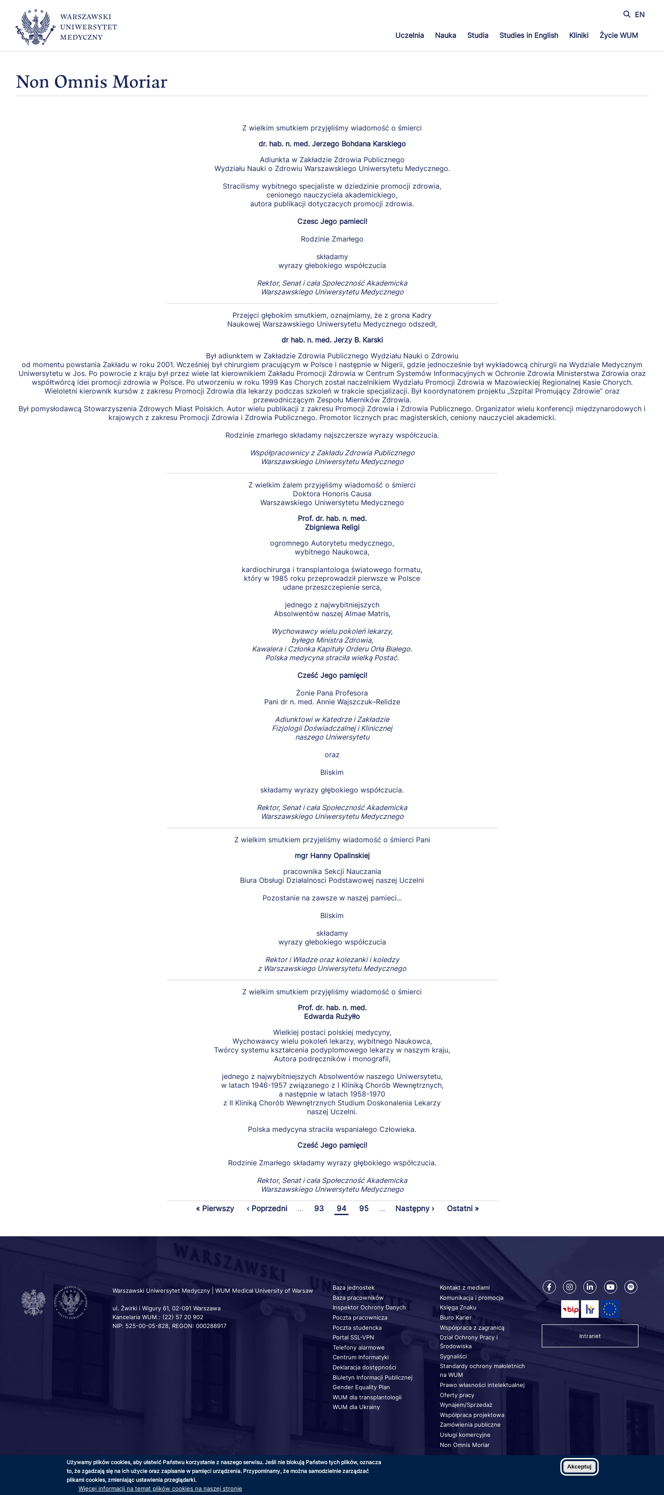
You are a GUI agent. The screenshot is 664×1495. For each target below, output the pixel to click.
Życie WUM (619, 35)
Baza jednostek (354, 1287)
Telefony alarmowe (359, 1347)
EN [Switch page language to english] (640, 14)
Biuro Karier (456, 1317)
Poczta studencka (357, 1327)
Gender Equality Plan (361, 1387)
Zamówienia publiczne (470, 1424)
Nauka (445, 35)
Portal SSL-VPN (353, 1337)
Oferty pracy (457, 1394)
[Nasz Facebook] (549, 1287)
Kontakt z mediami (465, 1287)
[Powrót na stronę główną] (66, 28)
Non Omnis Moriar (465, 1444)
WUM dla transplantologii (367, 1397)
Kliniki (579, 35)
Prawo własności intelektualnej (482, 1384)
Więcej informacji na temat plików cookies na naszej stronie (160, 1488)
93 (320, 1208)
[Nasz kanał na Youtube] (610, 1287)
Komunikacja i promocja (471, 1297)
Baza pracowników (358, 1297)
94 (343, 1208)
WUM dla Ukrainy (356, 1406)
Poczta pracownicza (360, 1317)
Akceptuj (579, 1466)
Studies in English (528, 35)
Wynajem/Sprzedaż (466, 1404)
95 (365, 1208)
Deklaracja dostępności (364, 1367)
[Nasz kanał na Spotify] (631, 1287)
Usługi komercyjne (465, 1434)
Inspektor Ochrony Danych (369, 1307)
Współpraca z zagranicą (472, 1327)
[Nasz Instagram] (569, 1287)
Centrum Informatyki (361, 1357)
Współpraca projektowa (472, 1414)
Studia (477, 35)
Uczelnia (409, 35)
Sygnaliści (453, 1356)
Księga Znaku (458, 1307)
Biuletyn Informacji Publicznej (373, 1377)
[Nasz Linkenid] (589, 1287)
